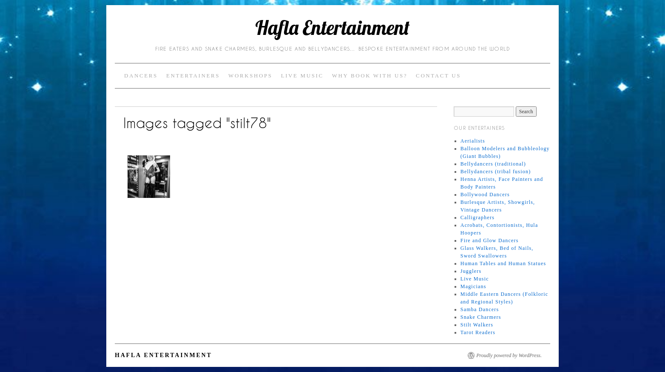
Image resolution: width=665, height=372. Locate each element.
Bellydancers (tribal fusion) (495, 172)
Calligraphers (477, 217)
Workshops (250, 75)
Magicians (473, 286)
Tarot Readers (477, 332)
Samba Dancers (479, 309)
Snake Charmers (480, 317)
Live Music (302, 75)
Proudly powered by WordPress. (509, 355)
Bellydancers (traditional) (493, 164)
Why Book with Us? (369, 75)
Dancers (141, 75)
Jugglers (471, 271)
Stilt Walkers (476, 325)
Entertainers (193, 75)
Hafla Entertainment (332, 27)
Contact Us (438, 75)
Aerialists (472, 141)
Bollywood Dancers (485, 194)
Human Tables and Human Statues (503, 263)
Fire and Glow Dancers (489, 240)
